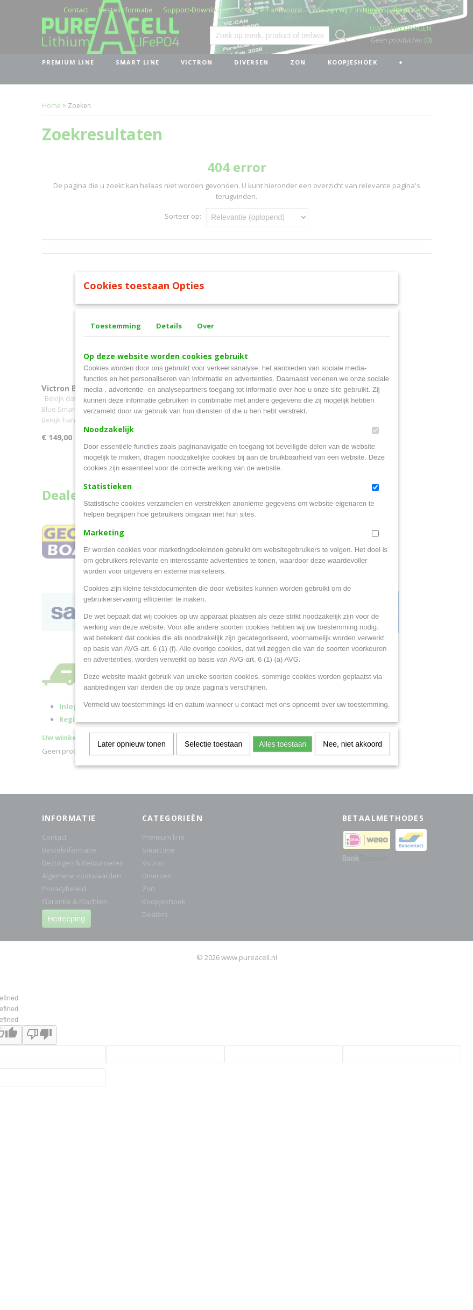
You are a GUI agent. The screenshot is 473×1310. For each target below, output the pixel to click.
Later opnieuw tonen (131, 758)
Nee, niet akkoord (352, 758)
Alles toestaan (282, 758)
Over (205, 340)
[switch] (375, 444)
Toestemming (115, 340)
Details (169, 340)
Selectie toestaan (213, 758)
